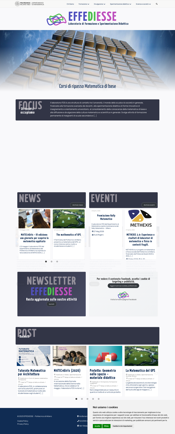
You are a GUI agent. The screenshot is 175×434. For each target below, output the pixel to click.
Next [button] (82, 236)
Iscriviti (51, 304)
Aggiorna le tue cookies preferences (123, 286)
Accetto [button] (97, 426)
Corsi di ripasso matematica (95, 378)
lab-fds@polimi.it (85, 425)
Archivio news (78, 205)
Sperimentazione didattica (119, 4)
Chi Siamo (70, 4)
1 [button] (46, 263)
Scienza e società (142, 4)
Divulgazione (98, 4)
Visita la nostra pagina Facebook (123, 296)
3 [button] (57, 263)
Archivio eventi (149, 205)
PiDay (62, 375)
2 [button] (51, 263)
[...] (95, 115)
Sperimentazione (25, 375)
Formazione (83, 4)
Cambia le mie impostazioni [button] (122, 426)
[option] (34, 234)
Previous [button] (20, 236)
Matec (124, 375)
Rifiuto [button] (106, 426)
